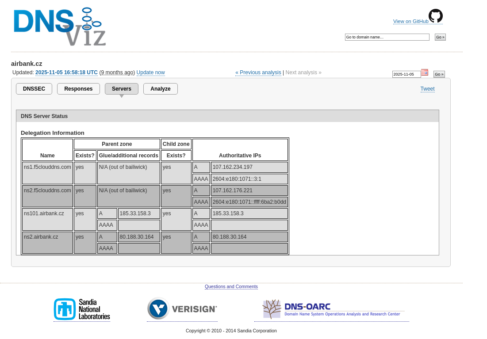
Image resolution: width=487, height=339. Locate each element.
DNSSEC (34, 89)
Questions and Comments (231, 286)
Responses (78, 89)
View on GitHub (418, 21)
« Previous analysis (258, 72)
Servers (121, 89)
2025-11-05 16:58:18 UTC (66, 72)
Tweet (428, 89)
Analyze (160, 89)
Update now (151, 72)
